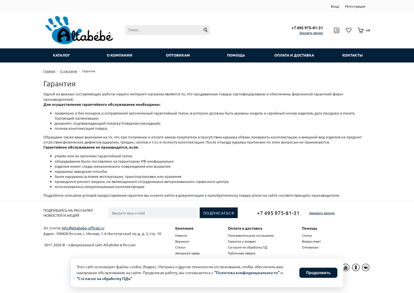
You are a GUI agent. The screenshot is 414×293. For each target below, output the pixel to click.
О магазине (68, 71)
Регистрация (355, 6)
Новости (181, 235)
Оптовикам (310, 247)
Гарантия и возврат (242, 241)
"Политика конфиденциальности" (247, 272)
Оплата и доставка (245, 228)
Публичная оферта (241, 253)
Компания (184, 228)
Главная (49, 71)
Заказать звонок (311, 32)
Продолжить (318, 272)
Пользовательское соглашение (251, 235)
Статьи (180, 247)
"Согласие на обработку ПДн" (104, 278)
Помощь (309, 228)
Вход (335, 6)
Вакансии (182, 241)
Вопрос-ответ (311, 241)
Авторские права (187, 253)
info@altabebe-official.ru (83, 227)
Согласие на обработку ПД (247, 247)
